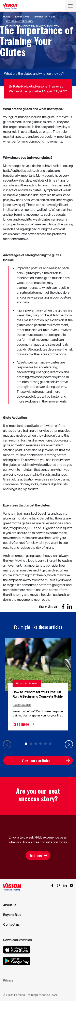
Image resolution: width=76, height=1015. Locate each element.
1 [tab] (26, 743)
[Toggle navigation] (70, 5)
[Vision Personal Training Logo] (10, 6)
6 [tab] (50, 743)
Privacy (8, 980)
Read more (21, 724)
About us (9, 905)
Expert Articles (44, 16)
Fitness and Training (27, 683)
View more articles (36, 760)
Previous (7, 744)
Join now (36, 855)
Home (6, 16)
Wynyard (15, 91)
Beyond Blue (12, 914)
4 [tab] (40, 743)
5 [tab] (45, 743)
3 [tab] (35, 743)
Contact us (11, 924)
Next (69, 744)
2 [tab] (31, 743)
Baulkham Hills (22, 705)
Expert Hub (22, 16)
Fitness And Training (19, 21)
